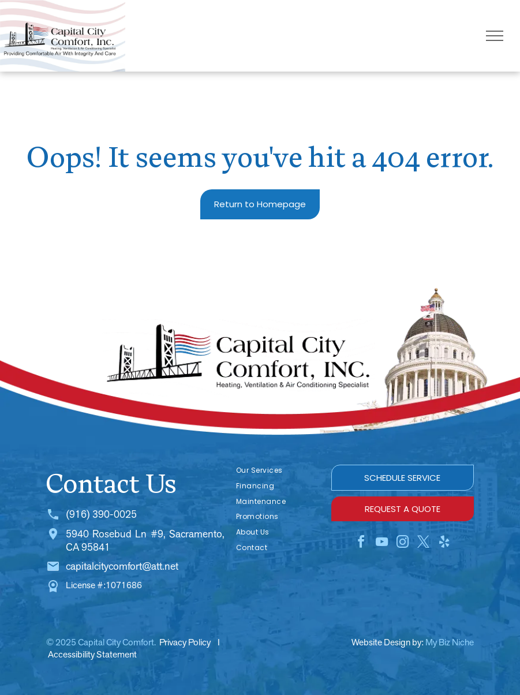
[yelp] (444, 543)
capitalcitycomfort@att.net (122, 566)
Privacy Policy (185, 642)
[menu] (495, 36)
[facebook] (360, 543)
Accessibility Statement (92, 654)
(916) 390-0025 (101, 514)
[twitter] (423, 543)
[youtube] (381, 543)
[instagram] (402, 543)
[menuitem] (278, 471)
